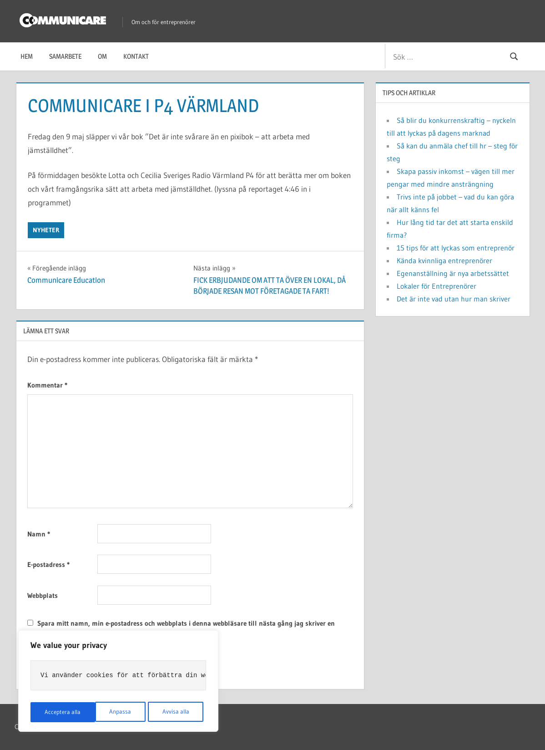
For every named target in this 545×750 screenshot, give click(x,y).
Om (102, 56)
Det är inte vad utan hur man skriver (453, 298)
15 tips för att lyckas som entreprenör (456, 247)
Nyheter (46, 230)
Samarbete (65, 56)
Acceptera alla (173, 712)
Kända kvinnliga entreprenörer (444, 260)
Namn (38, 534)
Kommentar (47, 385)
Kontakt (136, 56)
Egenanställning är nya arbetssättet (453, 273)
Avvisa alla (110, 712)
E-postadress (48, 564)
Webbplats (42, 595)
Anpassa (55, 712)
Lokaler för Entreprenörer (436, 286)
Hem (26, 56)
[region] (118, 682)
